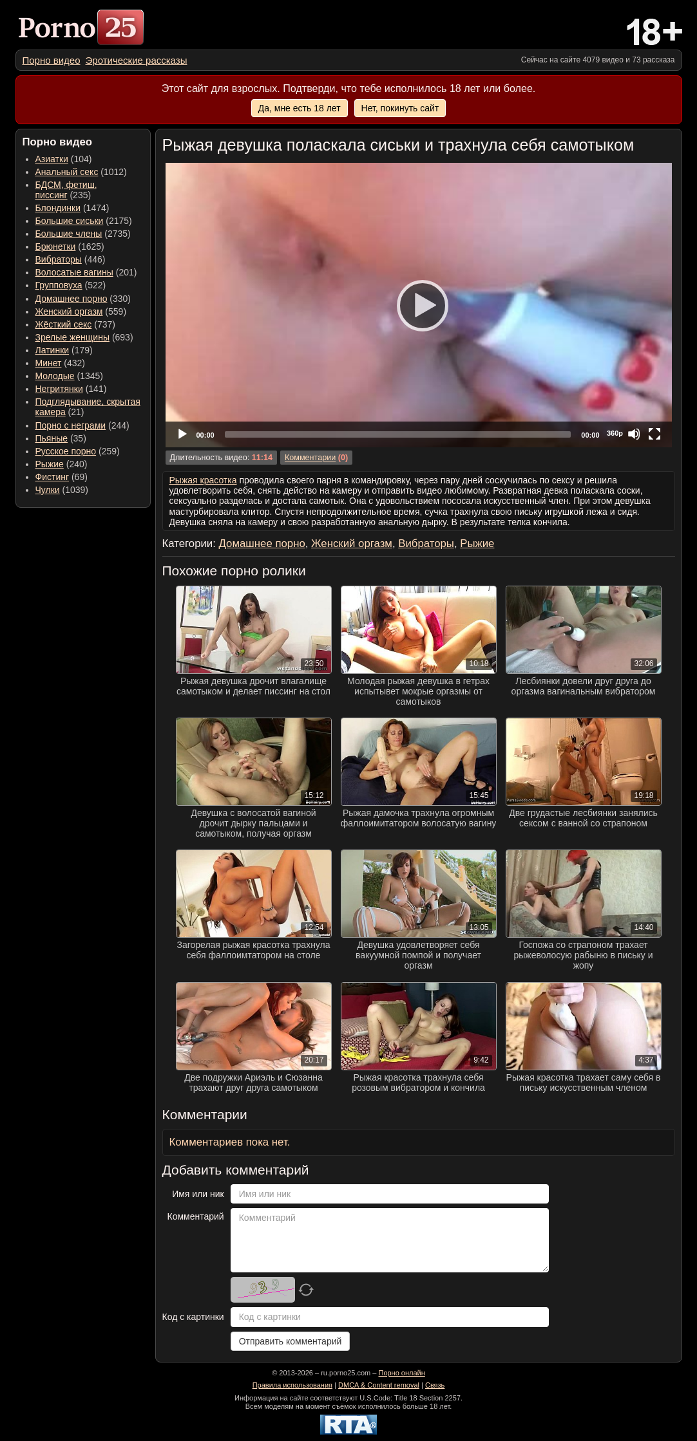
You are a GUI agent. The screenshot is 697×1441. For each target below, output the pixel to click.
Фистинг (52, 477)
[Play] (418, 305)
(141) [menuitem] (71, 389)
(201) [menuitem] (86, 272)
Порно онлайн (401, 1373)
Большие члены (68, 233)
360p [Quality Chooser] (615, 433)
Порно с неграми (70, 425)
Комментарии (310, 457)
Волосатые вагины (74, 272)
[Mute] (634, 434)
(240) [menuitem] (61, 464)
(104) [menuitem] (63, 159)
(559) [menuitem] (81, 311)
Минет (48, 363)
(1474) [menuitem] (72, 208)
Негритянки (59, 389)
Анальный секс (67, 172)
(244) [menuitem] (82, 425)
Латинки (52, 350)
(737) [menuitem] (75, 324)
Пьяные (51, 438)
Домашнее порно (71, 298)
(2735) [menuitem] (83, 233)
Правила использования (292, 1385)
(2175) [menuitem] (83, 221)
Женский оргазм (69, 311)
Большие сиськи (69, 221)
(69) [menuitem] (61, 477)
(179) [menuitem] (64, 350)
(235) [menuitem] (66, 190)
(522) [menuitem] (70, 285)
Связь (434, 1385)
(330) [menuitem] (83, 298)
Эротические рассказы (136, 60)
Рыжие (49, 464)
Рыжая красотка (203, 480)
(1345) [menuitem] (69, 376)
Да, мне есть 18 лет (299, 108)
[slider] (398, 434)
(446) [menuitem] (70, 259)
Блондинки (58, 208)
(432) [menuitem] (60, 363)
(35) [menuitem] (60, 438)
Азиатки (51, 159)
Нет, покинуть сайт (400, 108)
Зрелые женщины (72, 337)
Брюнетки (55, 246)
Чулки (47, 490)
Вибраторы (58, 259)
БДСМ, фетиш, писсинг (66, 190)
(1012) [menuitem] (81, 172)
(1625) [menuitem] (69, 246)
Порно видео (52, 60)
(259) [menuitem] (77, 451)
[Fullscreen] (654, 434)
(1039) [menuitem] (62, 490)
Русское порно (66, 451)
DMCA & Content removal (378, 1385)
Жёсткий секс (63, 324)
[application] (419, 305)
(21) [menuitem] (87, 406)
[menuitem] (52, 60)
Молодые (55, 376)
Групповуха (58, 285)
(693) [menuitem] (84, 337)
